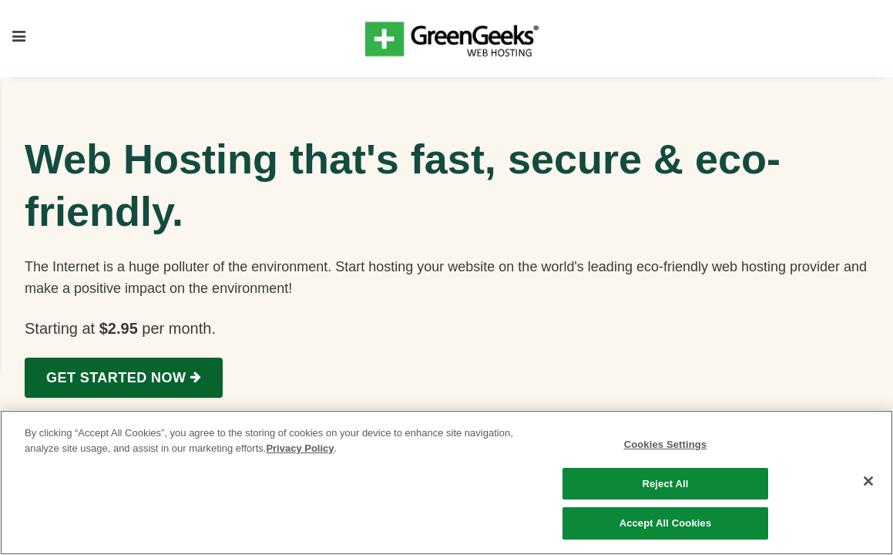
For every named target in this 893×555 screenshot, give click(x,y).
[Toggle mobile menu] (18, 38)
